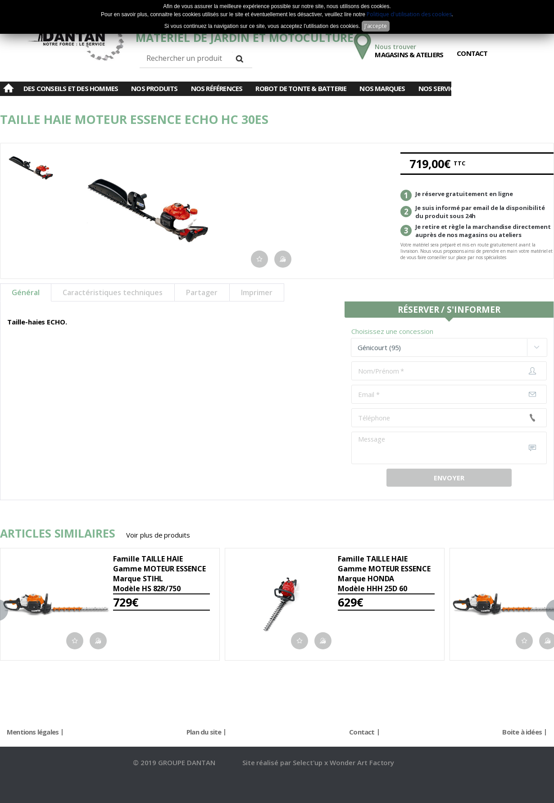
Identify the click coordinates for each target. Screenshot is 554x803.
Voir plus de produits (158, 534)
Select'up (309, 762)
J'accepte (375, 26)
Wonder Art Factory (362, 762)
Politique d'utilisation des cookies (409, 14)
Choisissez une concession (392, 331)
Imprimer (256, 292)
